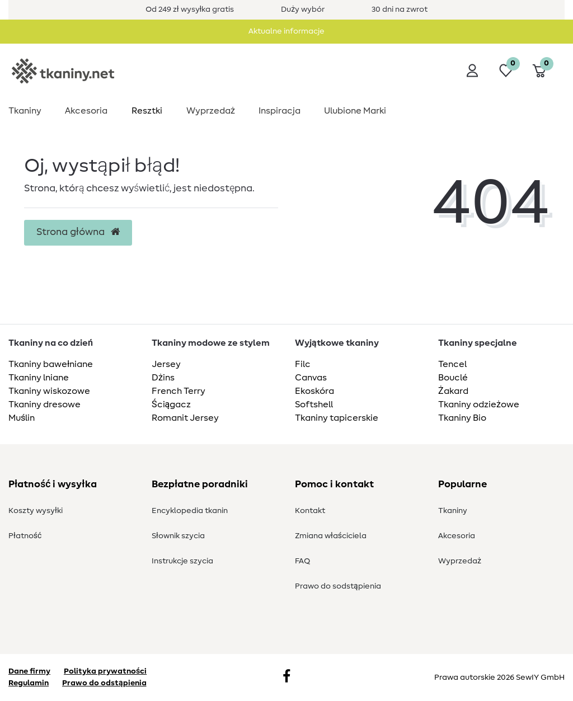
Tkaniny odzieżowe (478, 404)
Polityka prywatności (105, 671)
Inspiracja (279, 110)
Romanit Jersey (185, 417)
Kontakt (310, 511)
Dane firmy (29, 671)
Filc (303, 364)
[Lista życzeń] (506, 70)
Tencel (452, 364)
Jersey (166, 364)
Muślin (21, 417)
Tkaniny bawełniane (50, 364)
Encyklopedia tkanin (190, 511)
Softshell (314, 404)
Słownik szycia (178, 536)
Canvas (311, 377)
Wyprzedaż (210, 110)
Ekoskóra (314, 391)
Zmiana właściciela (331, 536)
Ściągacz (171, 404)
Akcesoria (86, 110)
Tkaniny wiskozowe (49, 391)
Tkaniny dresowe (44, 404)
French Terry (178, 391)
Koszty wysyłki (35, 511)
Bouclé (453, 377)
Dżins (163, 377)
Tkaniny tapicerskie (336, 417)
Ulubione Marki (355, 110)
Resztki (146, 110)
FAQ (302, 561)
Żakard (453, 391)
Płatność (24, 536)
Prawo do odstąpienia (104, 683)
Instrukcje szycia (182, 561)
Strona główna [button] (78, 232)
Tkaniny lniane (38, 377)
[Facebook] (286, 677)
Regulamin (28, 683)
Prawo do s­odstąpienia (338, 586)
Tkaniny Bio (462, 417)
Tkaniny (24, 110)
